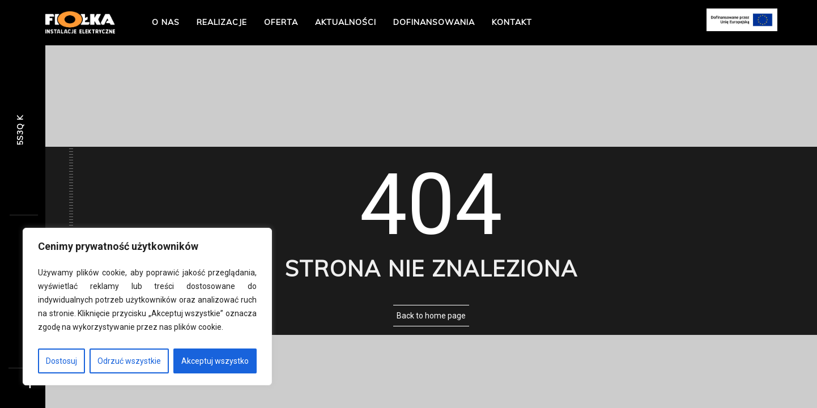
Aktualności (345, 22)
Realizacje (222, 22)
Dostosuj (61, 361)
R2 (20, 130)
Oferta (281, 22)
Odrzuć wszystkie (129, 361)
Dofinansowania (434, 22)
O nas (166, 22)
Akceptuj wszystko (215, 361)
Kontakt (512, 22)
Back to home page (431, 315)
